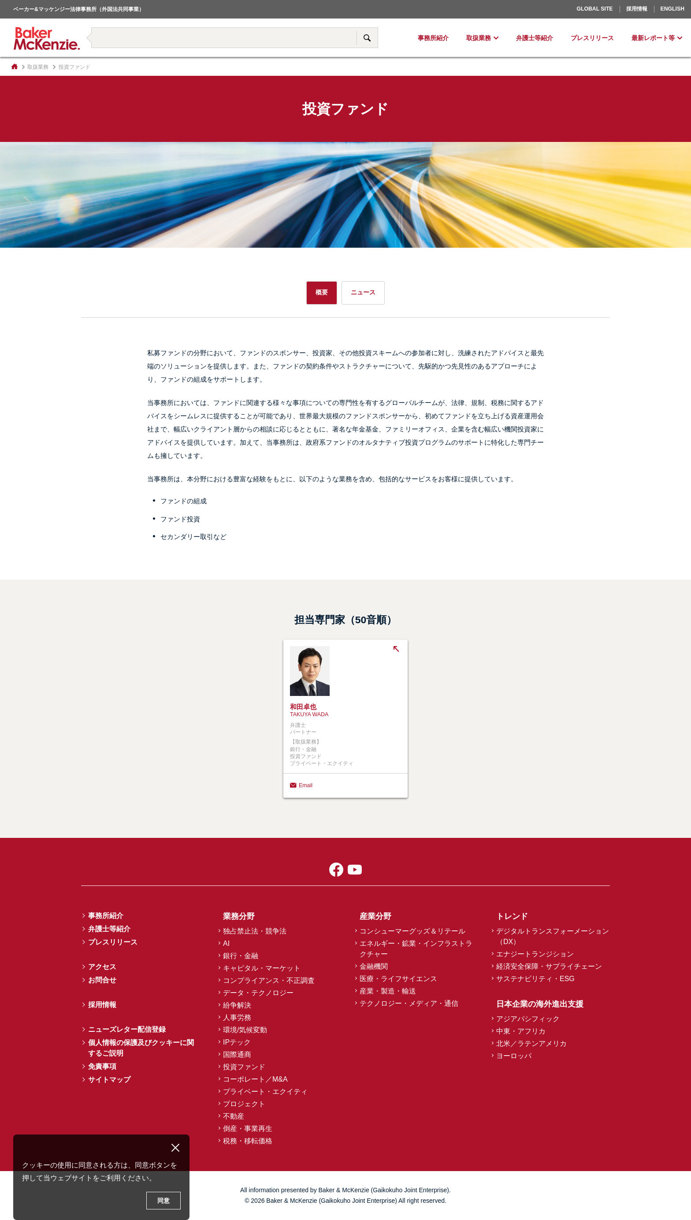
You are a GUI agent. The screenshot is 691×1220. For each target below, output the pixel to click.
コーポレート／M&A (255, 1079)
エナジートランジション (535, 954)
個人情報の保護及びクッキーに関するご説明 (141, 1048)
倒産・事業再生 (247, 1128)
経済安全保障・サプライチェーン (549, 966)
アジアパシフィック (528, 1019)
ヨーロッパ (513, 1056)
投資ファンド (244, 1067)
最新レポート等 (653, 38)
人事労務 (237, 1017)
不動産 (233, 1116)
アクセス (102, 967)
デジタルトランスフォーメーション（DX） (552, 936)
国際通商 (237, 1054)
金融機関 (374, 966)
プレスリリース (592, 38)
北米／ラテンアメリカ (531, 1043)
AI (226, 943)
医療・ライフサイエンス (398, 978)
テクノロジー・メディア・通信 (409, 1003)
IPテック (237, 1042)
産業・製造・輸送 (388, 991)
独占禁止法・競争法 (254, 931)
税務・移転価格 (247, 1141)
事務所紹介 (433, 38)
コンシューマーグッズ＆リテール (412, 931)
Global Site (594, 9)
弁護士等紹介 (534, 38)
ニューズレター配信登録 (127, 1029)
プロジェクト (244, 1104)
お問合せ (102, 980)
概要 (322, 292)
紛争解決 (237, 1005)
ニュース (363, 292)
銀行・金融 (240, 956)
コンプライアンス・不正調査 (269, 980)
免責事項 (102, 1066)
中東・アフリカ (521, 1031)
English (672, 9)
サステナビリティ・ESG (535, 978)
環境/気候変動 (245, 1030)
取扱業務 (478, 38)
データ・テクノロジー (258, 993)
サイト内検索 (367, 38)
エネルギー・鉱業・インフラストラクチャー (416, 949)
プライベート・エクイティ (265, 1091)
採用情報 (636, 9)
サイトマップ (109, 1079)
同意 (163, 1200)
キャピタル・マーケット (262, 968)
